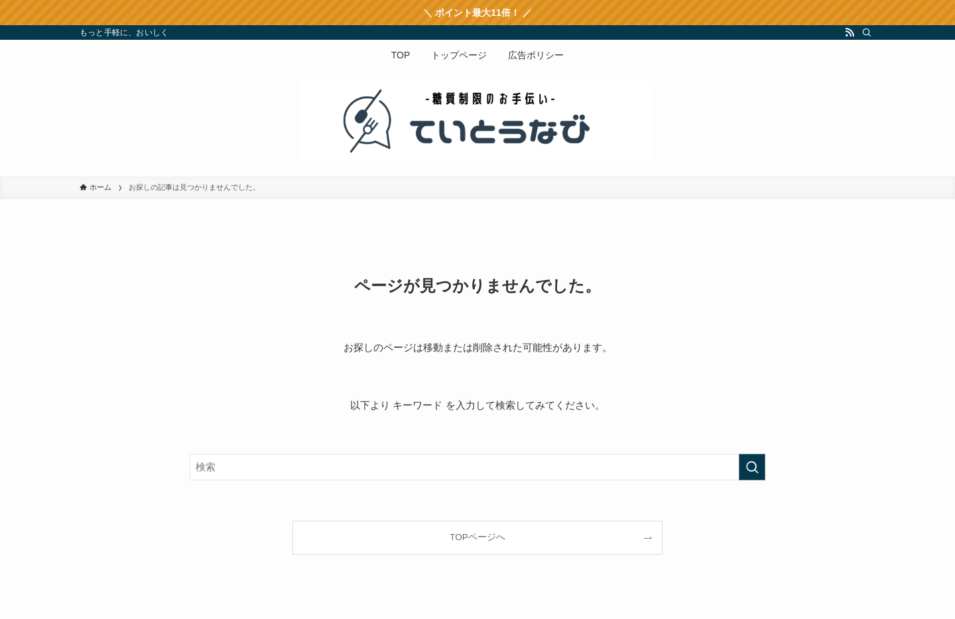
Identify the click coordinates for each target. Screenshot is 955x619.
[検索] (866, 32)
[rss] (849, 32)
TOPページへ (477, 537)
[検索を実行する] (752, 467)
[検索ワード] (477, 467)
